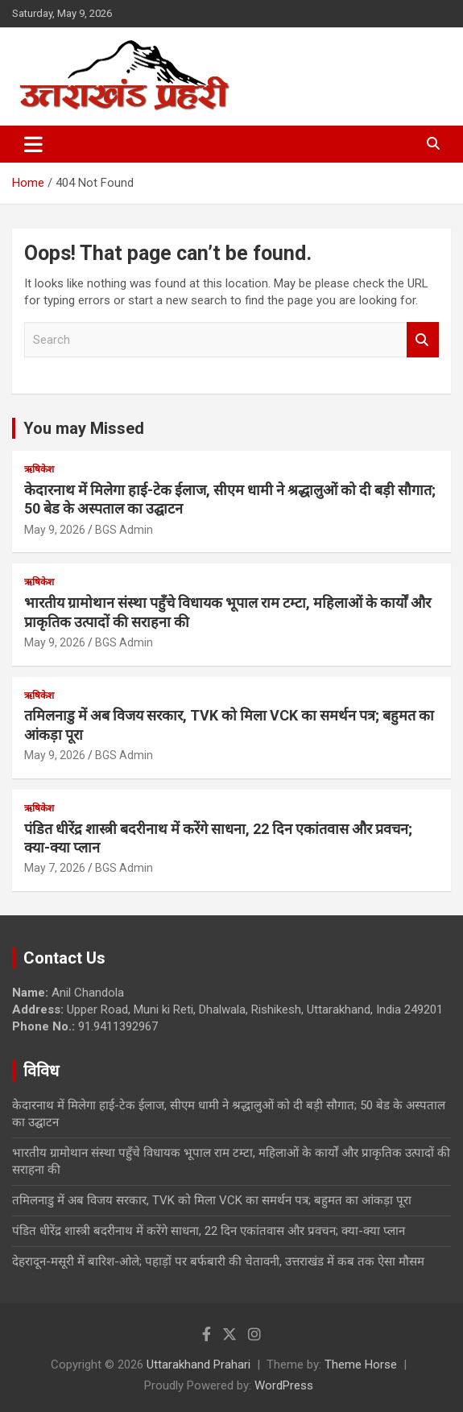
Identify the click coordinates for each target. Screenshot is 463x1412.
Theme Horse (361, 1364)
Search (423, 340)
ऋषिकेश (39, 469)
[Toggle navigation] (33, 144)
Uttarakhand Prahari (198, 1364)
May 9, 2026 (54, 529)
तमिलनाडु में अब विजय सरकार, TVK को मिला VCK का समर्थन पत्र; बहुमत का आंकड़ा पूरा (211, 1200)
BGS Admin (124, 529)
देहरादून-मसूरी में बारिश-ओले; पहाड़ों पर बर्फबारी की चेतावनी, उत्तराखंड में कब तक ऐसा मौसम (218, 1261)
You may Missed (83, 428)
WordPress (283, 1385)
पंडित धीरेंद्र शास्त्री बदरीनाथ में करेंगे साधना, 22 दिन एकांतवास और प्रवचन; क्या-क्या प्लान (208, 1231)
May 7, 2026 (54, 867)
